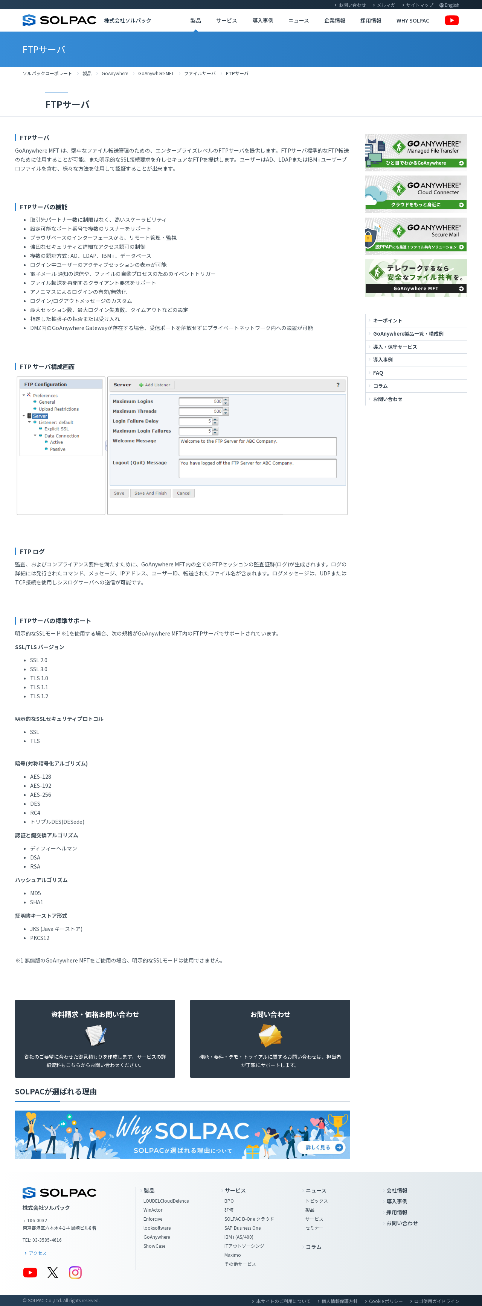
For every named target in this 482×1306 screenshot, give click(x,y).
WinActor (152, 1209)
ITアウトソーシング (244, 1245)
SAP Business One (242, 1227)
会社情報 (396, 1190)
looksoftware (157, 1227)
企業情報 (334, 20)
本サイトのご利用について (283, 1301)
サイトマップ (419, 5)
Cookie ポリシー (386, 1301)
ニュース (298, 20)
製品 (196, 20)
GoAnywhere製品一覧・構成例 (408, 333)
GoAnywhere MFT (156, 73)
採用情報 (370, 20)
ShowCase (154, 1245)
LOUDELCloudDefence (166, 1200)
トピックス (316, 1200)
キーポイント (388, 320)
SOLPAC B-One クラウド (249, 1218)
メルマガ (386, 5)
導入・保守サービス (395, 346)
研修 (228, 1209)
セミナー (314, 1227)
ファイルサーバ (200, 73)
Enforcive (152, 1218)
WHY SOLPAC (413, 20)
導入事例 (262, 20)
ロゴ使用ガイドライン (436, 1301)
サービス (226, 20)
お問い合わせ (352, 5)
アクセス (38, 1253)
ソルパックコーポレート (47, 73)
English (452, 5)
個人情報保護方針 (340, 1301)
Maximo (232, 1255)
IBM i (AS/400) (238, 1236)
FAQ (378, 372)
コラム (380, 385)
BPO (229, 1200)
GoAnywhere (115, 73)
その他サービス (240, 1264)
